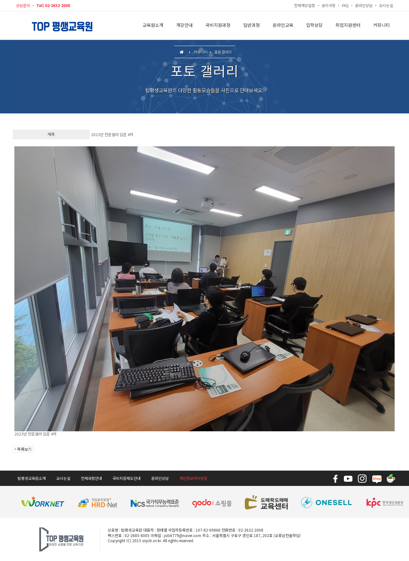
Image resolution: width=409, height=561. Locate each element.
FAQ (345, 5)
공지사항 (328, 5)
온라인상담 (364, 5)
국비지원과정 (217, 25)
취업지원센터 (348, 25)
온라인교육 (283, 25)
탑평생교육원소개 (32, 478)
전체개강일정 (304, 5)
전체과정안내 (91, 478)
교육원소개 (153, 25)
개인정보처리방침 (193, 478)
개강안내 (184, 25)
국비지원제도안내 (126, 478)
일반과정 (251, 25)
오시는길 (386, 5)
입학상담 (314, 25)
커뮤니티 (381, 25)
